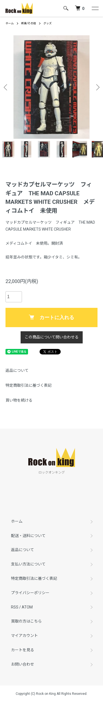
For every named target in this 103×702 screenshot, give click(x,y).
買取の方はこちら (26, 621)
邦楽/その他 (28, 23)
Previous (6, 87)
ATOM (27, 607)
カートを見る (22, 650)
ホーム (9, 23)
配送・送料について (28, 535)
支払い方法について (28, 564)
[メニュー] (95, 8)
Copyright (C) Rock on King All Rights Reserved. (51, 694)
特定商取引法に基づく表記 (28, 385)
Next (97, 87)
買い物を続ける (18, 400)
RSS (14, 607)
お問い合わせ (22, 664)
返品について (17, 370)
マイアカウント (24, 635)
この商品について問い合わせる (52, 337)
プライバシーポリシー (30, 593)
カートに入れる (51, 317)
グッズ (47, 23)
